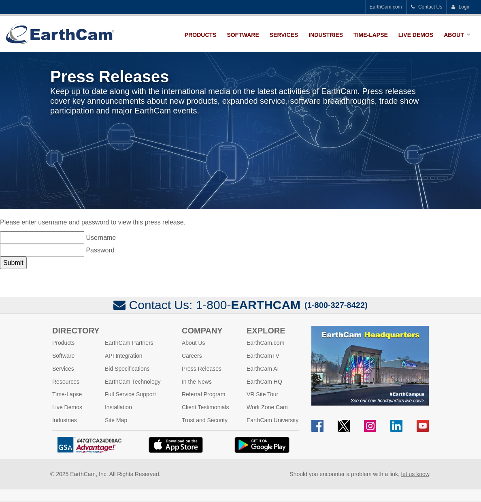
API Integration (124, 355)
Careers (192, 355)
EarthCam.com (386, 7)
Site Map (116, 420)
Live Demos (415, 35)
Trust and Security (205, 420)
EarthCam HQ (264, 381)
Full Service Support (130, 394)
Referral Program (203, 394)
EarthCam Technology (132, 381)
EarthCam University (272, 420)
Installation (118, 407)
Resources (65, 381)
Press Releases (201, 368)
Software (243, 35)
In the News (197, 381)
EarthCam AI (263, 368)
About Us (193, 343)
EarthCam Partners (129, 343)
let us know (415, 474)
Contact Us (427, 7)
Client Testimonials (205, 407)
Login (460, 7)
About (454, 35)
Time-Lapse (370, 35)
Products (201, 35)
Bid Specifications (127, 368)
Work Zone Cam (267, 407)
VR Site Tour (262, 394)
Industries (326, 35)
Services (284, 35)
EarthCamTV (263, 355)
